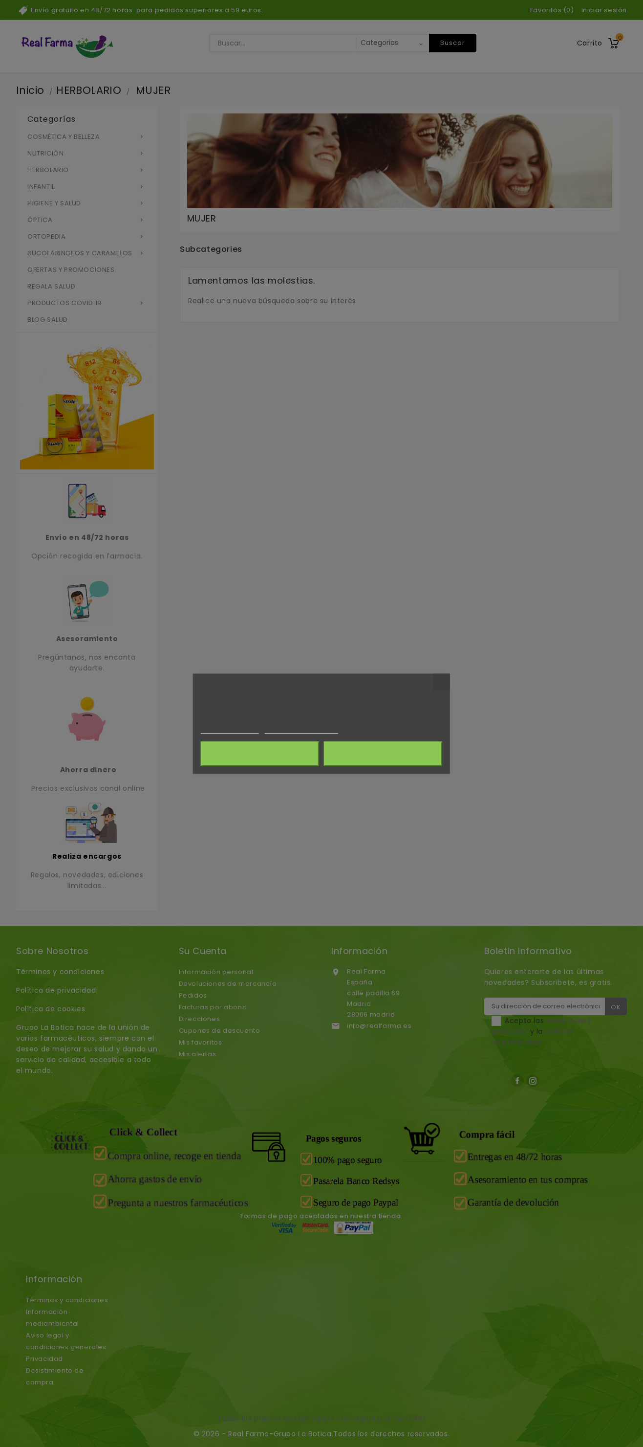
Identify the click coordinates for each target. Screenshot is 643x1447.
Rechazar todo (260, 753)
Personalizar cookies (301, 729)
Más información (230, 729)
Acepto (383, 753)
